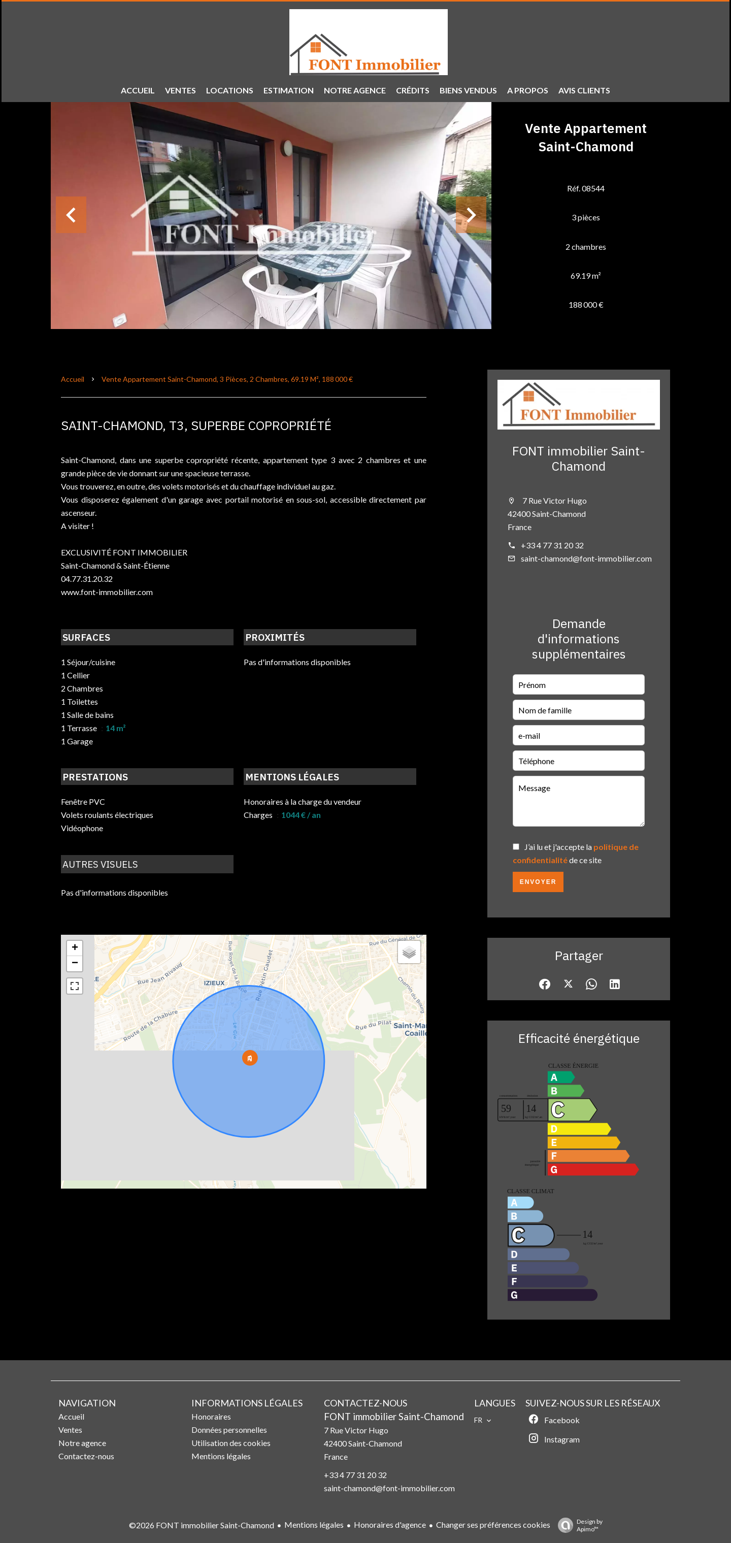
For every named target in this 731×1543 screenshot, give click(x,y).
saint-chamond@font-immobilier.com (586, 558)
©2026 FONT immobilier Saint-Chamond (201, 1525)
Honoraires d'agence (390, 1524)
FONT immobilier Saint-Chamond (578, 458)
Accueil (72, 379)
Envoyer (538, 881)
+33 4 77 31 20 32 (552, 545)
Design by (578, 1525)
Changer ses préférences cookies (493, 1524)
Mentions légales (314, 1524)
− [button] (75, 963)
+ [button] (75, 948)
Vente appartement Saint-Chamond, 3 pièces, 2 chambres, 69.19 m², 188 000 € (227, 379)
